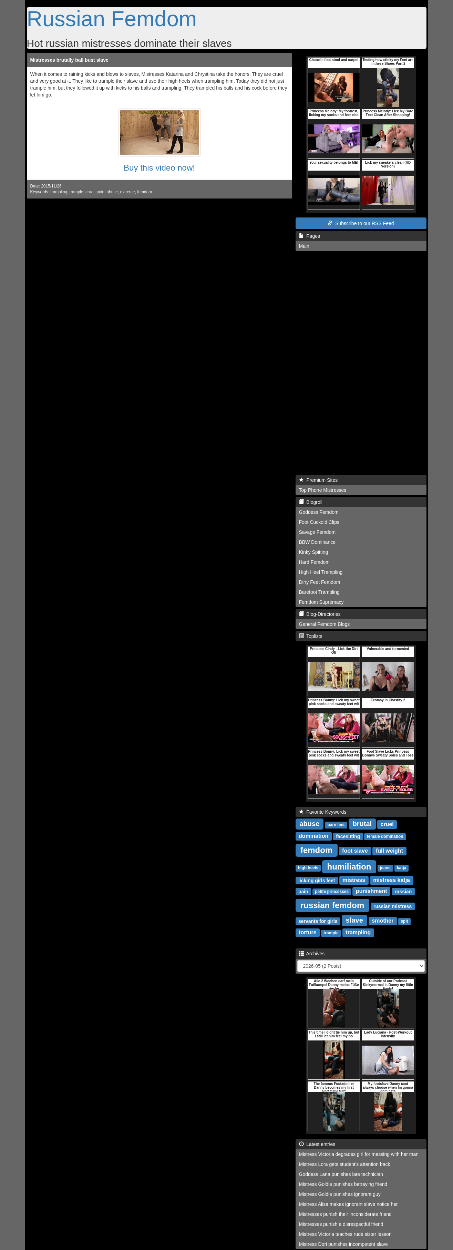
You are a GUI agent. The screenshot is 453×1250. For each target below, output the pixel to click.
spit (404, 921)
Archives (312, 953)
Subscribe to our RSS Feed (361, 223)
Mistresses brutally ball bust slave (69, 60)
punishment (371, 891)
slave (354, 920)
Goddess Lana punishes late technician (341, 1174)
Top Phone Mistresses (323, 490)
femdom (144, 192)
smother (382, 921)
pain (100, 192)
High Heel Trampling (321, 572)
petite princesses (332, 891)
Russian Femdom (112, 19)
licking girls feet (316, 880)
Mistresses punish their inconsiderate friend (345, 1214)
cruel (89, 192)
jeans (385, 867)
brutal (362, 823)
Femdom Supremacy (321, 602)
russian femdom (332, 904)
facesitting (348, 836)
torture (308, 932)
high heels (308, 867)
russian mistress (392, 906)
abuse (112, 192)
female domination (385, 836)
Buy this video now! (159, 167)
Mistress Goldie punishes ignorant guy (340, 1194)
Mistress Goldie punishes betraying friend (343, 1184)
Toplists (310, 636)
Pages (309, 236)
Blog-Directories (320, 614)
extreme (127, 192)
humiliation (349, 866)
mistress (353, 880)
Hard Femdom (314, 562)
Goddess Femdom (319, 512)
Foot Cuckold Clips (319, 522)
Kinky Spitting (313, 552)
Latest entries (317, 1144)
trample (76, 192)
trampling (58, 192)
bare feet (335, 824)
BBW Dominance (317, 542)
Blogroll (310, 502)
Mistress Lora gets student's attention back (344, 1164)
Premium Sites (318, 480)
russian (403, 891)
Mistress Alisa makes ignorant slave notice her (348, 1204)
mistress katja (391, 880)
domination (313, 836)
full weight (389, 851)
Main (304, 246)
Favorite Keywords (323, 812)
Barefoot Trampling (319, 592)
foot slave (355, 851)
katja (401, 867)
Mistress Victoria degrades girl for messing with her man (359, 1154)
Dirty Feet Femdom (319, 582)
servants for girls (318, 921)
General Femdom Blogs (324, 624)
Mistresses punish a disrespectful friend (341, 1224)
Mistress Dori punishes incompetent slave (343, 1244)
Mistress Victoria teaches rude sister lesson (345, 1234)
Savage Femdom (317, 532)
